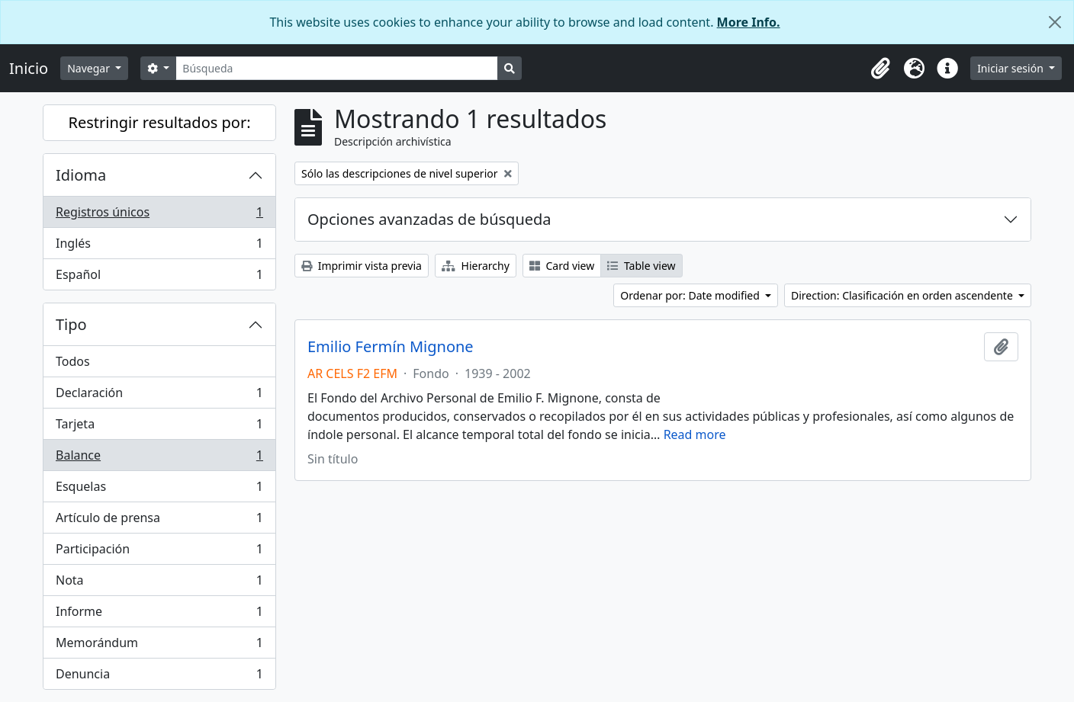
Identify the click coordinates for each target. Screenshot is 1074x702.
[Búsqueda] (336, 68)
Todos (73, 361)
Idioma (81, 175)
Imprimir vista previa (361, 265)
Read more (695, 434)
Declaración (159, 396)
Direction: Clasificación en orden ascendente (903, 295)
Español (159, 277)
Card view (561, 265)
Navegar (89, 68)
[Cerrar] (1055, 22)
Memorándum (159, 646)
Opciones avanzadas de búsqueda (429, 219)
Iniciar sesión (1011, 68)
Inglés (159, 246)
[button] (880, 68)
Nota (159, 583)
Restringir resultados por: (159, 122)
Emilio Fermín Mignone (390, 347)
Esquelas (159, 489)
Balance (159, 458)
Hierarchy (476, 265)
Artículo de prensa (159, 521)
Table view (641, 265)
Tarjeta (159, 427)
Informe (159, 614)
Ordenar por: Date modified (691, 295)
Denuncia (159, 677)
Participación (159, 552)
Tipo (71, 324)
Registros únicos (159, 215)
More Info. (748, 22)
